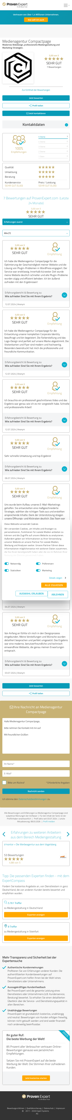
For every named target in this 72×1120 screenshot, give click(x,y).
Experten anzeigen (36, 914)
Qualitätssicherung (34, 1108)
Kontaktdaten (45, 124)
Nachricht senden (36, 791)
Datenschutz (49, 1108)
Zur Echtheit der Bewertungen (36, 89)
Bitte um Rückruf (16, 782)
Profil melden (49, 821)
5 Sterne (41, 136)
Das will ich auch (36, 19)
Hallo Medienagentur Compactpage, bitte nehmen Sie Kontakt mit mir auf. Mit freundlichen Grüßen (36, 736)
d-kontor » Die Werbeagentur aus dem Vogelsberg (30, 844)
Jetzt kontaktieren (36, 113)
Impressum (60, 1108)
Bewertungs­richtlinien (15, 1108)
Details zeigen (55, 577)
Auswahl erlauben (31, 593)
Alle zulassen (54, 585)
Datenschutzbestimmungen (33, 799)
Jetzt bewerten (36, 97)
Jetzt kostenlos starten (36, 1078)
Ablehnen (58, 594)
